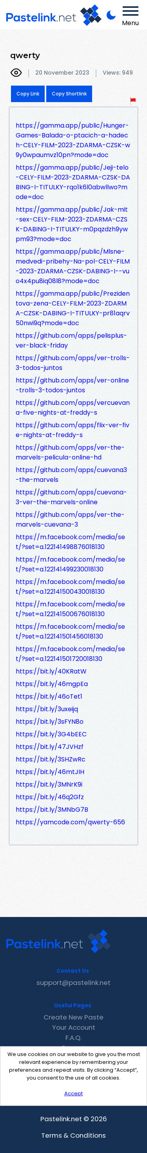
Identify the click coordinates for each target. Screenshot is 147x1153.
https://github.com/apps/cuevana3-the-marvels (71, 474)
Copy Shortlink (69, 93)
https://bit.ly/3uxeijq (47, 709)
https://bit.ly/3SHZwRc (50, 759)
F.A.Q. (73, 1037)
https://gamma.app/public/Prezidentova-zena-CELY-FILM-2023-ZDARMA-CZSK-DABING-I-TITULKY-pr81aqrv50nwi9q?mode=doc (73, 308)
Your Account (73, 1027)
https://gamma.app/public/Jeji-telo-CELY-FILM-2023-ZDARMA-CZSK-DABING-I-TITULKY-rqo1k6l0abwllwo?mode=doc (73, 182)
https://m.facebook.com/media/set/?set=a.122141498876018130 (70, 542)
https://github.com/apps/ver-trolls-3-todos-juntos (73, 362)
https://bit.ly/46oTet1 (49, 696)
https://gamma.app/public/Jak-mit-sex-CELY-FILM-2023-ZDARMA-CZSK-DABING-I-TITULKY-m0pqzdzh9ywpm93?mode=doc (72, 224)
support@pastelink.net (73, 982)
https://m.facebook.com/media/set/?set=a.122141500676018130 (70, 609)
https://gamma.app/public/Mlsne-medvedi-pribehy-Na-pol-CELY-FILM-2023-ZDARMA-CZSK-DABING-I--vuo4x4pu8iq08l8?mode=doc (73, 266)
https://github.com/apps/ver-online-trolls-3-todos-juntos (72, 385)
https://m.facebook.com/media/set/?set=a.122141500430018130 (70, 586)
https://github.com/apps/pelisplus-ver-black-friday (71, 340)
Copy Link (27, 93)
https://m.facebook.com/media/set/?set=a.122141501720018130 (70, 653)
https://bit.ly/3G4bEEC (51, 734)
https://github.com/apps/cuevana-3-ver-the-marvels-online (71, 497)
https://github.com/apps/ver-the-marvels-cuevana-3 (70, 519)
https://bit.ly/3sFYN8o (49, 721)
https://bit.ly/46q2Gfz (50, 797)
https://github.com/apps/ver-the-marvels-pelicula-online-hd (70, 452)
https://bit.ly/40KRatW (51, 671)
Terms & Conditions (73, 1135)
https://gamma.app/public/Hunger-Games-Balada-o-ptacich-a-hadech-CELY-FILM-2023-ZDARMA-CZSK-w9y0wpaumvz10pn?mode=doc (73, 140)
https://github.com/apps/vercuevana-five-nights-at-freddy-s (73, 407)
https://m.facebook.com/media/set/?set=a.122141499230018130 (70, 564)
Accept (73, 1093)
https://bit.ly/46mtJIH (50, 771)
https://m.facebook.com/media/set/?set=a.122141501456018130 (70, 631)
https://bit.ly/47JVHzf (49, 746)
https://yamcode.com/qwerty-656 (70, 822)
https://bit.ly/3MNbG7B (52, 809)
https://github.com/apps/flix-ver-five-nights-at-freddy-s (72, 430)
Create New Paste (73, 1017)
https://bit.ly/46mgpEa (52, 683)
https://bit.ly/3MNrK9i (49, 784)
